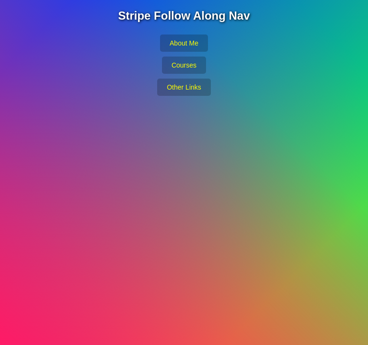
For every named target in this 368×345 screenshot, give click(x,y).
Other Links (184, 87)
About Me (184, 43)
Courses (184, 65)
